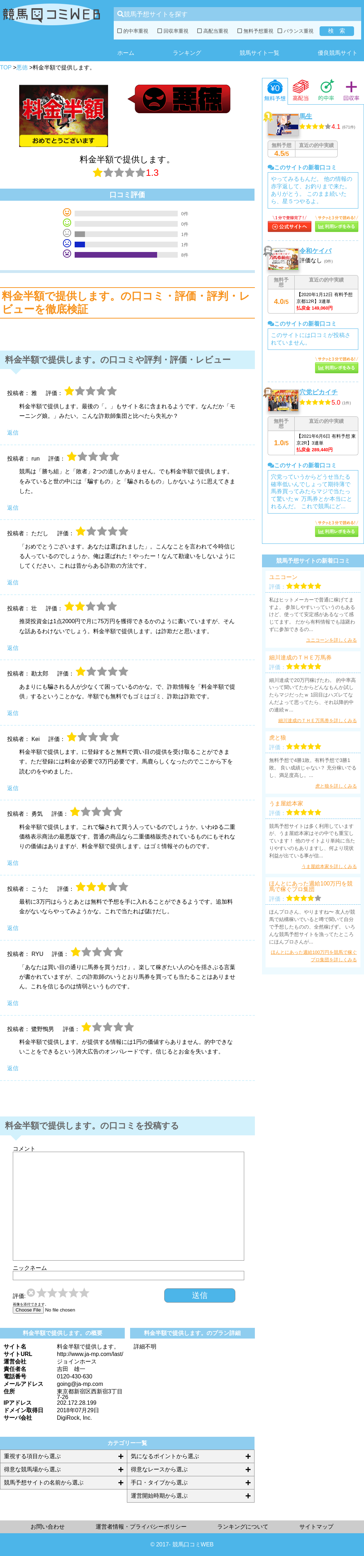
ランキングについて (242, 1527)
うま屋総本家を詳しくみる (329, 866)
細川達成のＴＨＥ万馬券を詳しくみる (317, 720)
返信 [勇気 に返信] (12, 863)
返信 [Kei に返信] (12, 788)
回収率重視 (172, 30)
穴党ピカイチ (318, 392)
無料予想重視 (255, 30)
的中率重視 (132, 30)
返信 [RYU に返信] (12, 1003)
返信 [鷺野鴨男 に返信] (12, 1068)
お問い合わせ (48, 1527)
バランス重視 (296, 30)
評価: (19, 1296)
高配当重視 (212, 30)
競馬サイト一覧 (259, 53)
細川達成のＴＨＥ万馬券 (300, 658)
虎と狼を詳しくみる (336, 786)
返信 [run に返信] (12, 508)
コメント (24, 1149)
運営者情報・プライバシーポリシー (141, 1527)
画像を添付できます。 (30, 1304)
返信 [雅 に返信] (12, 433)
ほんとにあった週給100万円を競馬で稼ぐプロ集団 (311, 886)
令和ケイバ (315, 250)
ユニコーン (283, 577)
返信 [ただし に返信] (12, 582)
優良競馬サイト (338, 53)
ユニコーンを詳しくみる (331, 640)
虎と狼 (277, 738)
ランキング (187, 53)
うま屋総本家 (286, 803)
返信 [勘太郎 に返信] (12, 713)
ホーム (125, 53)
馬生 (305, 116)
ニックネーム (30, 1268)
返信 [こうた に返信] (12, 928)
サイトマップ (316, 1527)
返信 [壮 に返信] (12, 648)
